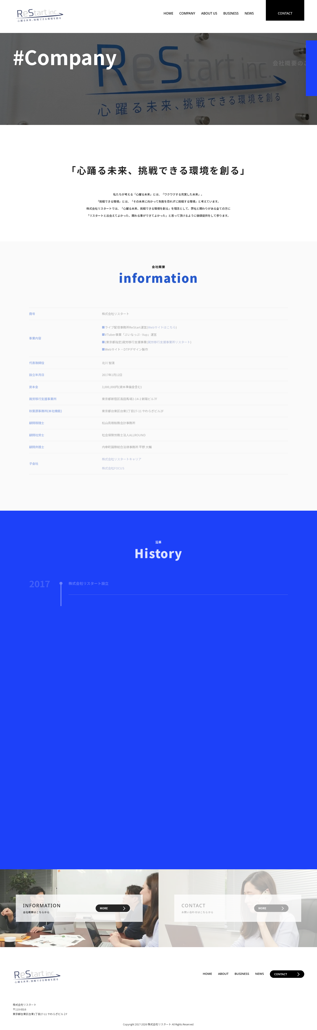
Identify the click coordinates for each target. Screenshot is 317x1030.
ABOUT (221, 973)
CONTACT (285, 13)
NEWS (249, 13)
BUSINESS (231, 13)
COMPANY (187, 13)
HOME (168, 13)
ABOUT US (209, 13)
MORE (104, 908)
